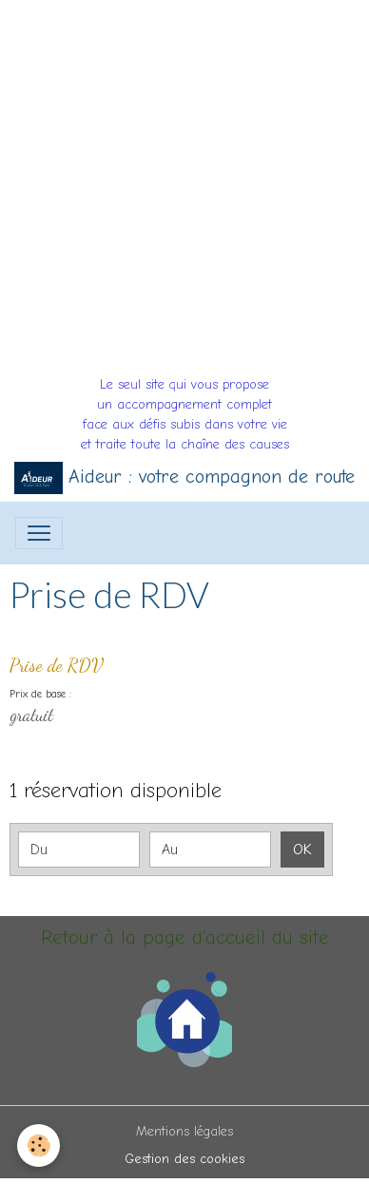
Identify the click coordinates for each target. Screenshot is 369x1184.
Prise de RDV (57, 665)
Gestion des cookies (184, 1159)
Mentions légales (184, 1131)
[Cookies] (38, 1145)
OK (302, 849)
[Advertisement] (184, 184)
